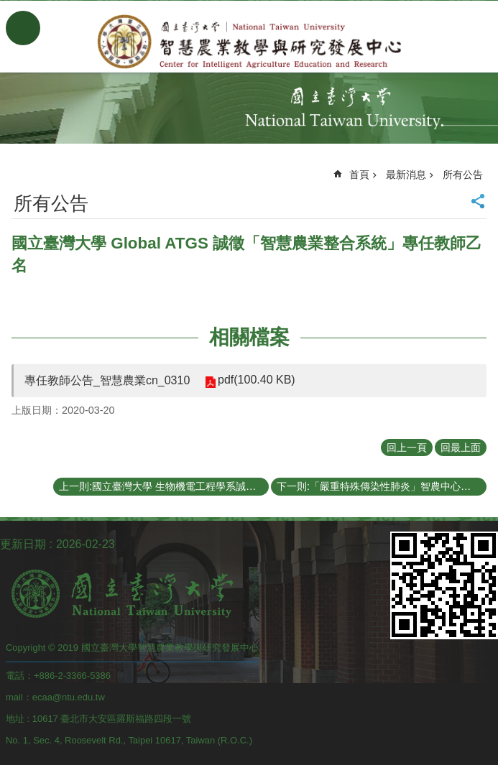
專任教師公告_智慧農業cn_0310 (107, 380)
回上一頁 (407, 447)
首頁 (359, 174)
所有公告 (463, 174)
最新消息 (406, 174)
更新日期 (23, 544)
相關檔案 (249, 337)
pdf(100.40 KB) (256, 380)
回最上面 (461, 447)
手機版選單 (23, 28)
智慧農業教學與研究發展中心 (249, 41)
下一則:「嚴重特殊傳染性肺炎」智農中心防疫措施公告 (382, 486)
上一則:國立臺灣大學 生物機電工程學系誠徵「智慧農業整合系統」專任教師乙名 (164, 486)
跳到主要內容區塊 (7, 7)
